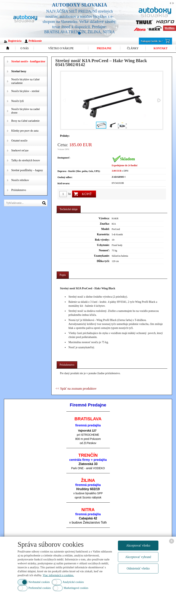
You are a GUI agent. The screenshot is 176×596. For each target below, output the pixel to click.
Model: (105, 229)
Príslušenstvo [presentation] (67, 364)
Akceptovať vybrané (138, 557)
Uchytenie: (103, 245)
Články (132, 48)
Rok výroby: (102, 239)
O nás (24, 48)
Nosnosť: (104, 250)
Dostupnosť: (63, 157)
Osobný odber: (64, 177)
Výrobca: (104, 218)
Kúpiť (87, 194)
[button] (159, 100)
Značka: (105, 223)
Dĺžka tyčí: (103, 261)
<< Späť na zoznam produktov (76, 388)
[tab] (69, 209)
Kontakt (161, 48)
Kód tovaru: (63, 183)
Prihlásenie (35, 40)
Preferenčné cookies (39, 588)
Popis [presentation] (63, 274)
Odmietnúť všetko (138, 568)
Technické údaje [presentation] (69, 209)
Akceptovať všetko (138, 545)
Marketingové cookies (76, 588)
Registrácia (15, 40)
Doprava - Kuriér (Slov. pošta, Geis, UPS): (78, 171)
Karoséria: (103, 234)
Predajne (104, 48)
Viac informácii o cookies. (58, 575)
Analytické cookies (73, 582)
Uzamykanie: (102, 255)
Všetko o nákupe (61, 48)
